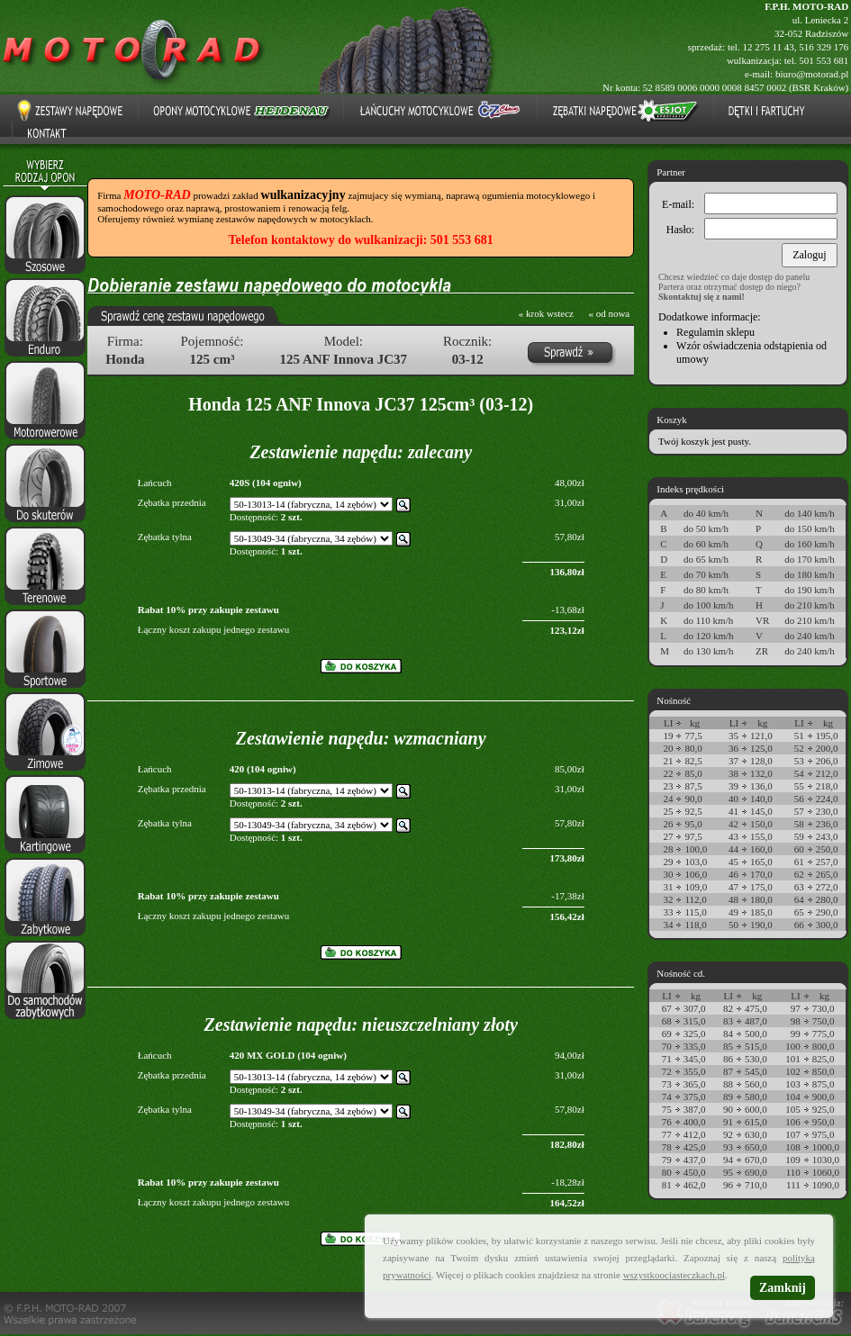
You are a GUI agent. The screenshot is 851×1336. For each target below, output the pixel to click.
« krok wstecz (546, 313)
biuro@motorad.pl (811, 73)
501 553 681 (823, 60)
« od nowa (608, 313)
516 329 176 (823, 46)
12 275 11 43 (767, 46)
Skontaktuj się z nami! (701, 297)
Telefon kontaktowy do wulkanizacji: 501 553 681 (361, 240)
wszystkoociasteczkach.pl (674, 1274)
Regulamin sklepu (715, 332)
